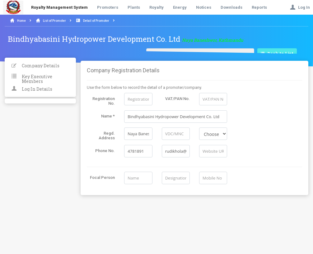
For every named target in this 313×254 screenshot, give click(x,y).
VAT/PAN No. (177, 98)
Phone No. (105, 150)
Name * (108, 116)
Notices (203, 7)
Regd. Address (107, 135)
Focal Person (102, 177)
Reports (259, 7)
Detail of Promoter (96, 20)
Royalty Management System (59, 7)
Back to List (277, 53)
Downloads (231, 7)
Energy (180, 7)
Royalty (156, 7)
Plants (134, 7)
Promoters (107, 7)
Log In (300, 7)
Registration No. (103, 101)
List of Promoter (54, 20)
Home (21, 20)
